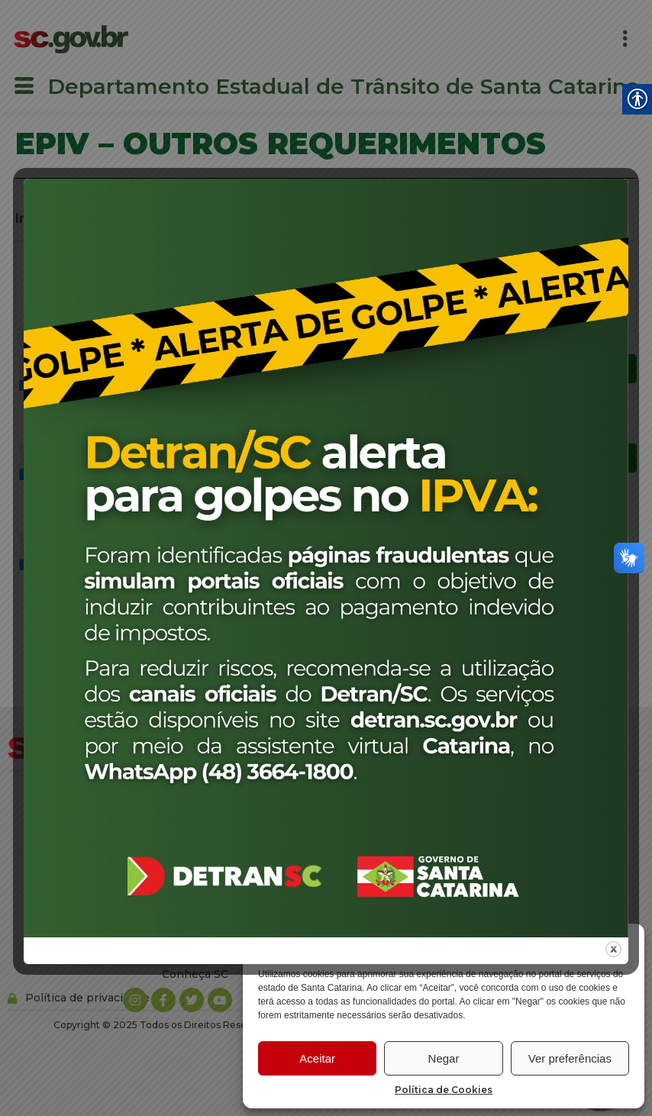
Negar (444, 1058)
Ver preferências (570, 1058)
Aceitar (317, 1058)
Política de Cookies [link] (443, 1089)
